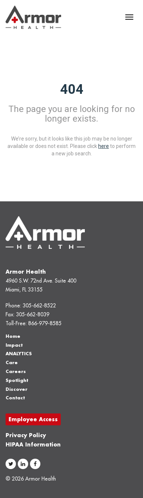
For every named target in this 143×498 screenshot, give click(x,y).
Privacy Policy (26, 435)
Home (13, 336)
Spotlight (17, 380)
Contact (15, 397)
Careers (16, 371)
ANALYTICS (19, 353)
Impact (14, 345)
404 (71, 89)
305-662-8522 (39, 305)
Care (12, 362)
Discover (16, 389)
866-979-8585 (44, 323)
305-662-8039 (32, 314)
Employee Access (33, 419)
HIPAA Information (33, 444)
